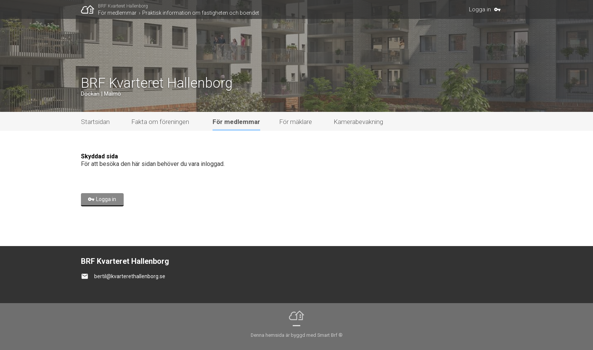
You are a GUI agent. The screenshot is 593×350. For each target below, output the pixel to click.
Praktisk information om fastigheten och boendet (200, 13)
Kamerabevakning (358, 121)
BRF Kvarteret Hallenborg (123, 6)
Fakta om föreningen (160, 121)
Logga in (480, 9)
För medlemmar (117, 13)
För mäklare (295, 121)
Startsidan (95, 121)
